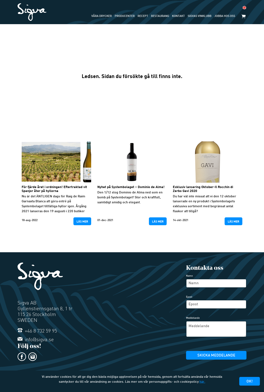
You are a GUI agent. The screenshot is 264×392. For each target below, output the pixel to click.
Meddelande (193, 318)
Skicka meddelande (216, 355)
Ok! (249, 381)
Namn (189, 276)
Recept (143, 16)
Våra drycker (101, 16)
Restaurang (160, 16)
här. (202, 382)
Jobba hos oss (224, 16)
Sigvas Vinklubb (199, 16)
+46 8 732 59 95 (37, 331)
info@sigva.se (36, 340)
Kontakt (178, 16)
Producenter (125, 16)
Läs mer (82, 221)
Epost (189, 297)
